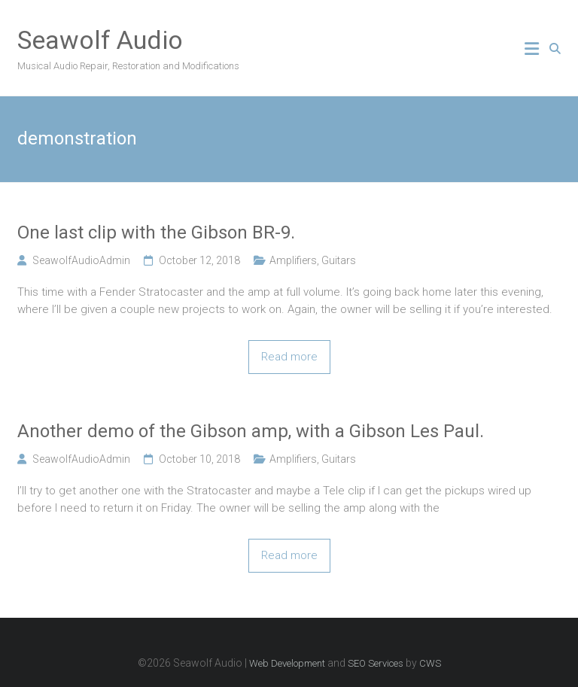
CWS (430, 663)
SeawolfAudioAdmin (81, 260)
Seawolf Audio (100, 40)
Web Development (287, 663)
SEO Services (375, 663)
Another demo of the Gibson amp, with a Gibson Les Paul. (250, 431)
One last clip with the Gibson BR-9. (156, 232)
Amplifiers (293, 260)
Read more (289, 356)
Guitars (338, 260)
